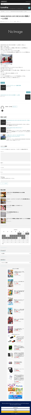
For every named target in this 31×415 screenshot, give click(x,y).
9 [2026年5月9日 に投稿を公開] (23, 235)
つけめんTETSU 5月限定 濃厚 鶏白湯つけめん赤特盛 (15, 192)
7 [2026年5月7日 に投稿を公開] (15, 235)
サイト (2, 172)
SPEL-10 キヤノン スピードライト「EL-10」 (19, 369)
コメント (2, 151)
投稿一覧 (14, 106)
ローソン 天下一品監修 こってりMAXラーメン (14, 205)
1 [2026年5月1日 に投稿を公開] (19, 233)
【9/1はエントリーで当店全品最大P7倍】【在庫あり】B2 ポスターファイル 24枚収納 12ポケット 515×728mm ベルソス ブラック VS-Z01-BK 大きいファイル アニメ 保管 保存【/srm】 (19, 354)
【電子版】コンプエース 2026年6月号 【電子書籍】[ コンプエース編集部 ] (19, 272)
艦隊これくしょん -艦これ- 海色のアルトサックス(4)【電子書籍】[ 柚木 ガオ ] (19, 310)
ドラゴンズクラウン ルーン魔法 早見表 (13, 85)
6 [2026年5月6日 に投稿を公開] (11, 235)
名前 (2, 162)
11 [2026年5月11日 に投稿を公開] (3, 237)
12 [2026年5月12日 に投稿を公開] (7, 237)
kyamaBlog (4, 7)
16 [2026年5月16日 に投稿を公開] (23, 237)
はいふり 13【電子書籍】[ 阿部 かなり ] (19, 282)
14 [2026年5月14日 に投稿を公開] (15, 237)
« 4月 (3, 243)
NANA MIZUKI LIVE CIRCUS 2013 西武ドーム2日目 (10, 95)
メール (2, 167)
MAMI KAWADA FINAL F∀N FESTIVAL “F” (14, 127)
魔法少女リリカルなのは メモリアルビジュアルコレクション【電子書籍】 (19, 300)
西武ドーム (19, 21)
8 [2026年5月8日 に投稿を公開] (19, 235)
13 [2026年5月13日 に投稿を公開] (11, 237)
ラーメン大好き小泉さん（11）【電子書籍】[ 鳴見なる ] (19, 329)
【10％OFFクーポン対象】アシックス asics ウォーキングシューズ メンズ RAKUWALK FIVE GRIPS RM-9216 (20, 338)
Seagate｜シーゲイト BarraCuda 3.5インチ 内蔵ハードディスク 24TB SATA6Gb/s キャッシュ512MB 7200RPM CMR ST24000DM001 (19, 347)
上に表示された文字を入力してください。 (8, 178)
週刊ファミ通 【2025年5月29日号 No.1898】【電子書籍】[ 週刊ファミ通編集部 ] (19, 291)
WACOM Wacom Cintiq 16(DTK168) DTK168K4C (18, 362)
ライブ (12, 21)
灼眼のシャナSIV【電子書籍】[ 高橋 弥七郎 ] (19, 319)
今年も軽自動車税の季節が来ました (12, 212)
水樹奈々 (15, 21)
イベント (8, 21)
